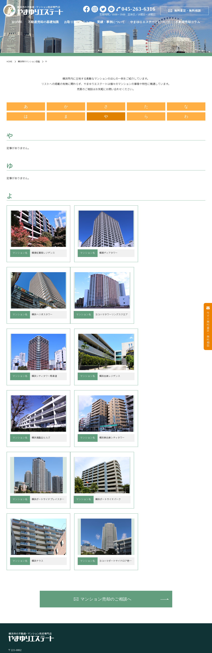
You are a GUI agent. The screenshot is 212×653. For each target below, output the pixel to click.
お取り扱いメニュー (78, 22)
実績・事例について (111, 22)
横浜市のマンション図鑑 (29, 61)
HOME (17, 22)
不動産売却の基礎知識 (43, 22)
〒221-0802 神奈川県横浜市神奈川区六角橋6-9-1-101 (32, 529)
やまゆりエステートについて (150, 22)
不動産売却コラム (187, 22)
